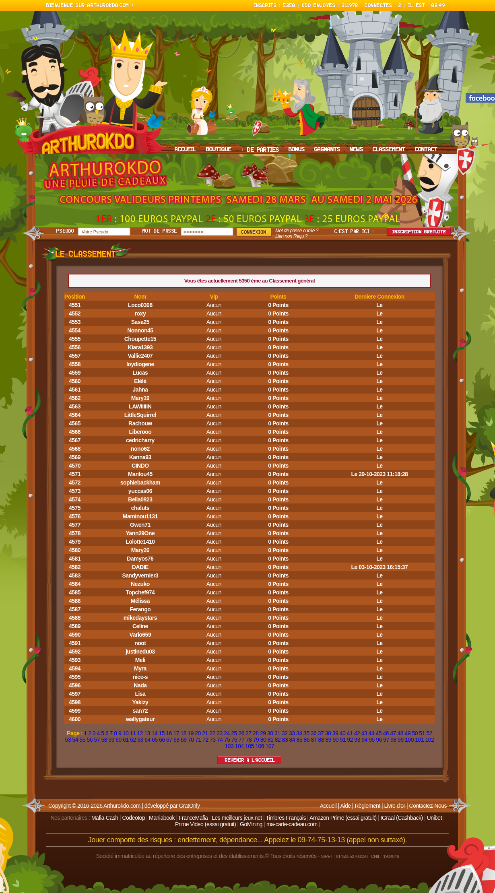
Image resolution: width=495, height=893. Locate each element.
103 (229, 746)
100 (409, 739)
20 (198, 733)
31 (277, 733)
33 (292, 733)
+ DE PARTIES (260, 150)
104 (239, 746)
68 (176, 739)
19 (191, 733)
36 (314, 733)
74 (220, 739)
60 (119, 739)
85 (300, 739)
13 (147, 733)
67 (169, 739)
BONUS (297, 150)
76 (234, 739)
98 (393, 739)
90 (335, 739)
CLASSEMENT (389, 150)
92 (350, 739)
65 (155, 739)
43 (364, 733)
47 (393, 733)
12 (140, 733)
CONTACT (426, 150)
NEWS (356, 150)
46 (386, 733)
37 (321, 733)
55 (82, 739)
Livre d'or (394, 805)
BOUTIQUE (218, 150)
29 (263, 733)
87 (314, 739)
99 (401, 739)
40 (343, 733)
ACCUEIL (185, 150)
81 (271, 739)
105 (249, 746)
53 (68, 739)
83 (285, 739)
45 (379, 733)
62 (133, 739)
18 (183, 733)
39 (335, 733)
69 (184, 739)
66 (162, 739)
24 (227, 733)
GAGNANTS (327, 150)
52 (429, 733)
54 (75, 739)
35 (306, 733)
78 (249, 739)
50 (415, 733)
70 (191, 739)
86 (307, 739)
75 (227, 739)
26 (241, 733)
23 (220, 733)
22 (212, 733)
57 (97, 739)
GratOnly (189, 805)
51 (422, 733)
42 (357, 733)
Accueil (328, 805)
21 (205, 733)
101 (419, 739)
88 (321, 739)
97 (386, 739)
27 (248, 733)
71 (198, 739)
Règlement (367, 805)
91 (343, 739)
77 (242, 739)
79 (256, 739)
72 (205, 739)
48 (400, 733)
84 (292, 739)
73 (213, 739)
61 (126, 739)
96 (379, 739)
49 (407, 733)
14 (155, 733)
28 (256, 733)
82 (278, 739)
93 (357, 739)
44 (372, 733)
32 (285, 733)
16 (169, 733)
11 (133, 733)
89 (328, 739)
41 (350, 733)
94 (364, 739)
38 (328, 733)
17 (176, 733)
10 (126, 733)
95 (372, 739)
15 (162, 733)
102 (429, 739)
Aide (345, 805)
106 (259, 746)
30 (270, 733)
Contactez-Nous (428, 805)
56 (90, 739)
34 (299, 733)
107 (270, 746)
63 (140, 739)
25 (234, 733)
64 (147, 739)
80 (263, 739)
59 (111, 739)
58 (104, 739)
